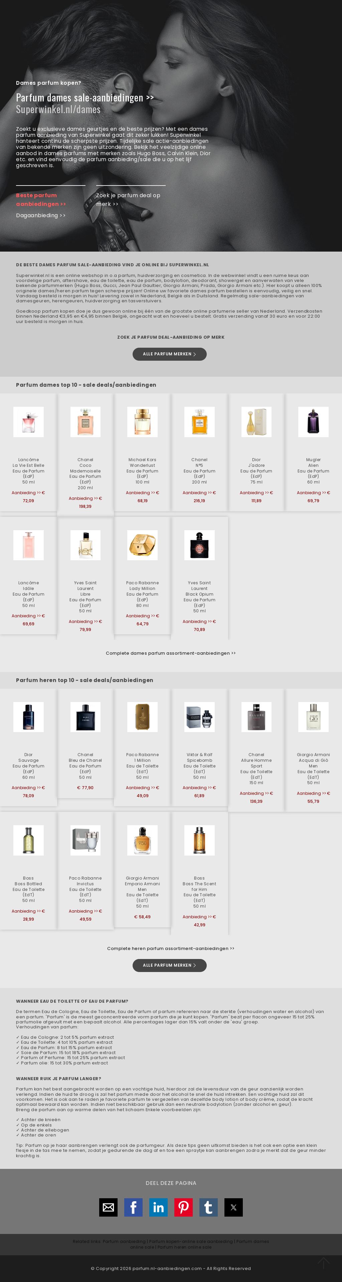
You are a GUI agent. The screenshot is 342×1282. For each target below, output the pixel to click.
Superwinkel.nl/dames (58, 109)
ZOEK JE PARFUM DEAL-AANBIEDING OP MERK (170, 337)
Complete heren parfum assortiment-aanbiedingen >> (171, 948)
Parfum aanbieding (124, 1241)
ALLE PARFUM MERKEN (170, 354)
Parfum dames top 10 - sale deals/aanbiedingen (86, 384)
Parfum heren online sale (185, 1247)
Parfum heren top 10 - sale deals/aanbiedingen (85, 680)
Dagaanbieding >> (41, 215)
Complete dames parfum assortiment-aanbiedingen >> (171, 653)
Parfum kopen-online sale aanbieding (191, 1241)
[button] (28, 455)
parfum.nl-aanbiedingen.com (167, 1268)
